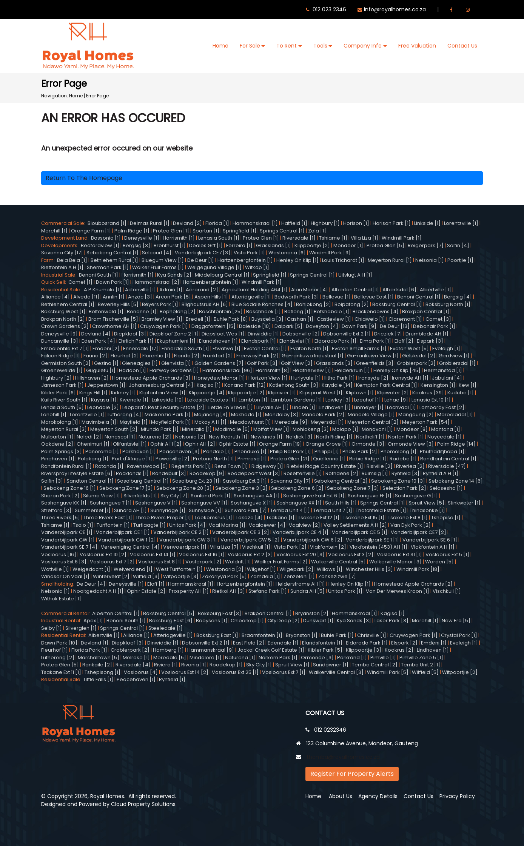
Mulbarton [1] (57, 436)
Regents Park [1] (191, 466)
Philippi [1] (326, 451)
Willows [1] (329, 569)
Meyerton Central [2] (373, 422)
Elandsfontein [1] (322, 642)
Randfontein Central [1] (448, 458)
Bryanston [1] (301, 635)
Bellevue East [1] (374, 296)
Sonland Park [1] (210, 495)
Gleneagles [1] (140, 363)
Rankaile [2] (97, 664)
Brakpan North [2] (63, 319)
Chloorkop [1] (247, 620)
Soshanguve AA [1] (257, 495)
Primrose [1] (252, 458)
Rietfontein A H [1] (62, 267)
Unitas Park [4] (187, 525)
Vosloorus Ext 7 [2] (112, 561)
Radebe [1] (403, 458)
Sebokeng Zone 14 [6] (455, 481)
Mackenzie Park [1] (168, 414)
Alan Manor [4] (309, 289)
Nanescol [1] (120, 436)
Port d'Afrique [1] (132, 458)
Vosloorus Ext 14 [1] (153, 554)
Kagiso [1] (209, 385)
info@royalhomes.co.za (395, 9)
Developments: (61, 245)
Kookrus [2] (399, 650)
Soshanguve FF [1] (369, 495)
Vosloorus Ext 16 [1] (201, 554)
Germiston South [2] (66, 363)
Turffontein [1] (113, 525)
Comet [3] (438, 319)
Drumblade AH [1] (426, 333)
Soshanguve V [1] (156, 502)
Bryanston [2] (311, 613)
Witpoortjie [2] (460, 672)
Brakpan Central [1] (425, 311)
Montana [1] (445, 429)
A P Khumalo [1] (103, 289)
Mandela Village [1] (371, 414)
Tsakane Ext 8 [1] (408, 517)
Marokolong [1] (59, 422)
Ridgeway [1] (267, 466)
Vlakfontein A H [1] (433, 547)
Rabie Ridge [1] (367, 458)
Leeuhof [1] (367, 399)
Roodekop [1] (226, 664)
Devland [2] (187, 223)
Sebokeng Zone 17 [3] (126, 488)
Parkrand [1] (352, 657)
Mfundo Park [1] (160, 429)
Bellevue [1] (336, 296)
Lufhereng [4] (124, 414)
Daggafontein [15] (213, 326)
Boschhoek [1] (263, 311)
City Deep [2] (283, 620)
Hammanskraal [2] (156, 282)
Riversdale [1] (299, 237)
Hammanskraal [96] (227, 370)
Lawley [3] (338, 399)
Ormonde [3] (367, 444)
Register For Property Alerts (352, 773)
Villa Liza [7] (224, 547)
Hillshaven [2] (92, 377)
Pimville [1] (383, 657)
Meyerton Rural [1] (390, 260)
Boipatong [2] (351, 304)
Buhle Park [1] (337, 635)
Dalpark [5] (288, 326)
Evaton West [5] (409, 348)
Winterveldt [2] (111, 576)
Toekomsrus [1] (213, 517)
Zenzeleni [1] (299, 576)
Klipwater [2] (393, 392)
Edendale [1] (283, 642)
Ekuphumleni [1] (176, 341)
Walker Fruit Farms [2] (281, 561)
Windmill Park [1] (402, 237)
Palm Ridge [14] (456, 444)
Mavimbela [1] (99, 422)
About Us (340, 796)
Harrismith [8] (272, 370)
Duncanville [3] (59, 341)
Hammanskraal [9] (210, 650)
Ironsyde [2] (373, 377)
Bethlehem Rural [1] (114, 260)
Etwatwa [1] (226, 348)
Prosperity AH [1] (189, 591)
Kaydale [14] (337, 385)
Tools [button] (320, 45)
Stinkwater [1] (464, 502)
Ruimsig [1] (375, 473)
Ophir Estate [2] (146, 591)
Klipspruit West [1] (320, 392)
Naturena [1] (240, 657)
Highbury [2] (56, 377)
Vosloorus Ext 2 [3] (250, 554)
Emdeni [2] (106, 348)
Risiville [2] (380, 466)
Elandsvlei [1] (295, 341)
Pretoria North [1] (213, 458)
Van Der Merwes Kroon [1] (397, 591)
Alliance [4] (55, 296)
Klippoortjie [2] (246, 392)
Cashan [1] (300, 319)
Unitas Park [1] (345, 591)
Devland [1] (94, 642)
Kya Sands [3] (354, 620)
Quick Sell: (54, 282)
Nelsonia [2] (190, 436)
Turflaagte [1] (149, 525)
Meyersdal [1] (327, 422)
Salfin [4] (458, 245)
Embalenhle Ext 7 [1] (65, 348)
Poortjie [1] (460, 260)
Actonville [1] (140, 289)
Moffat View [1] (271, 429)
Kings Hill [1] (93, 392)
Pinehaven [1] (57, 458)
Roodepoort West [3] (254, 473)
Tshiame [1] (333, 237)
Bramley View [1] (162, 319)
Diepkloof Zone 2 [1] (173, 333)
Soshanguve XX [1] (299, 502)
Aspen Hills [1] (211, 296)
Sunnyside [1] (205, 510)
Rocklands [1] (132, 473)
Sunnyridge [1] (167, 510)
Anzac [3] (140, 296)
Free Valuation (417, 45)
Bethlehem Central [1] (67, 304)
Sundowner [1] (330, 664)
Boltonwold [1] (106, 311)
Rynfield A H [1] (440, 473)
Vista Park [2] (290, 547)
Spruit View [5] (426, 502)
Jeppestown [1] (106, 385)
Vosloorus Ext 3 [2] (350, 554)
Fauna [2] (95, 355)
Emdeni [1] (434, 642)
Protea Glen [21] (290, 458)
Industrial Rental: (62, 620)
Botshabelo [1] (331, 311)
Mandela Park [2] (323, 414)
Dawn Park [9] (359, 326)
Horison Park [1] (392, 223)
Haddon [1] (132, 370)
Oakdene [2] (57, 444)
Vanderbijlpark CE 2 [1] (181, 532)
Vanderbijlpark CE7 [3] (202, 252)
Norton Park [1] (406, 436)
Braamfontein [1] (262, 635)
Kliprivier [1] (282, 392)
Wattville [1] (55, 569)
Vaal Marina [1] (227, 525)
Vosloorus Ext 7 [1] (283, 672)
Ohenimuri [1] (93, 444)
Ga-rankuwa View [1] (373, 355)
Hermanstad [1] (443, 370)
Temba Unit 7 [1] (332, 510)
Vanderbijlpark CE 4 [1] (300, 532)
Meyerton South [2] (113, 429)
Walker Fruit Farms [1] (158, 267)
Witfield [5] (425, 672)
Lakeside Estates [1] (211, 399)
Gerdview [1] (454, 355)
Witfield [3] (146, 576)
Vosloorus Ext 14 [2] (184, 672)
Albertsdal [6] (399, 289)
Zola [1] (317, 230)
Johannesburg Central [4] (161, 385)
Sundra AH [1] (130, 510)
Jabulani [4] (447, 377)
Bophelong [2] (178, 311)
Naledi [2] (89, 436)
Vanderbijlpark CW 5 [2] (250, 539)
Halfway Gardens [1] (174, 370)
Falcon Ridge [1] (60, 355)
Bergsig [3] (136, 245)
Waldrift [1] (238, 561)
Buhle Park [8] (231, 319)
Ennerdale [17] (140, 348)
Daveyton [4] (322, 326)
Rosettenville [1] (303, 473)
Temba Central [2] (375, 664)
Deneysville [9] (59, 333)
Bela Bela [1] (72, 260)
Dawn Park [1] (112, 282)
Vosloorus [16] (58, 554)
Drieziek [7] (388, 333)
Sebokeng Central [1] (112, 252)
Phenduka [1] (250, 451)
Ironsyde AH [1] (410, 377)
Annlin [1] (114, 296)
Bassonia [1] (106, 237)
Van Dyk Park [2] (410, 525)
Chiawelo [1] (369, 319)
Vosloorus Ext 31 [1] (399, 554)
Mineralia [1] (197, 429)
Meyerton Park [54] (426, 422)
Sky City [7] (173, 495)
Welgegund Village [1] (214, 267)
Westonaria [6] (287, 252)
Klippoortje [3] (363, 650)
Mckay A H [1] (210, 422)
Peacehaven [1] (136, 679)
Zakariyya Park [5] (224, 576)
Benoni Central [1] (419, 296)
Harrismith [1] (179, 237)
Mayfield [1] (134, 422)
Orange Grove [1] (326, 444)
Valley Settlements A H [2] (355, 525)
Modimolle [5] (232, 429)
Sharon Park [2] (60, 495)
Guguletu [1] (101, 370)
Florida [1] (217, 223)
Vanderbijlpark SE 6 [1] (429, 539)
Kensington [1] (438, 385)
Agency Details (378, 796)
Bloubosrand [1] (107, 223)
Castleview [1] (334, 319)
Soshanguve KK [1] (63, 502)
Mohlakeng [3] (311, 429)
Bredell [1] (198, 319)
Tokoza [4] (249, 517)
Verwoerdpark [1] (185, 547)
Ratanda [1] (109, 466)
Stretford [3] (56, 510)
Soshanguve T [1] (111, 502)
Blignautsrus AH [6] (205, 304)
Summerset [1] (93, 510)
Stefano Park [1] (267, 591)
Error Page (97, 95)
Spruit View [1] (292, 664)
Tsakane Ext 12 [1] (318, 517)
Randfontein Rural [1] (66, 466)
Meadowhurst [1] (250, 422)
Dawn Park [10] (59, 642)
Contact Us (462, 45)
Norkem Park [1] (278, 657)
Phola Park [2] (359, 451)
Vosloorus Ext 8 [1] (160, 561)
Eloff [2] (404, 341)
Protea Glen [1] (171, 230)
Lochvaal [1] (401, 407)
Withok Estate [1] (61, 598)
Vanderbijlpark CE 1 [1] (123, 532)
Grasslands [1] (273, 245)
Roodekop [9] (207, 473)
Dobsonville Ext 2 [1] (347, 333)
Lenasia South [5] (62, 407)
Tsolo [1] (83, 525)
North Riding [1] (334, 436)
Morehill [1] (54, 230)
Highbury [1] (325, 223)
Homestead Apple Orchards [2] (413, 584)
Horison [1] (356, 223)
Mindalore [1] (206, 657)
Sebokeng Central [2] (341, 481)
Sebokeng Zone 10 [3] (398, 481)
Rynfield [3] (405, 473)
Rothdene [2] (341, 473)
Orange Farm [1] (91, 230)
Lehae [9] (396, 399)
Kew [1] (467, 385)
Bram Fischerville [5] (113, 319)
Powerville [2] (173, 458)
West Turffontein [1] (179, 569)
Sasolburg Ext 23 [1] (195, 481)
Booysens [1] (211, 620)
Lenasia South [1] (218, 237)
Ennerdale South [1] (185, 348)
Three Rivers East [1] (107, 517)
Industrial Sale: (60, 274)
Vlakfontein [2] (328, 547)
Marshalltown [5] (98, 657)
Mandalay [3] (281, 414)
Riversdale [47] (447, 466)
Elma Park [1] (375, 341)
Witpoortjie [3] (181, 576)
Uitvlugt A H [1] (355, 274)
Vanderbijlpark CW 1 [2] (127, 539)
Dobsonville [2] (301, 333)
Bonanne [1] (141, 311)
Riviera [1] (166, 664)
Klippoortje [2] (312, 245)
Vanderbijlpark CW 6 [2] (312, 539)
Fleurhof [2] (125, 355)
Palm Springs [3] (61, 451)
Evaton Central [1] (265, 348)
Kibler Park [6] (58, 392)
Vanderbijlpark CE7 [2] (418, 532)
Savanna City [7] (290, 481)
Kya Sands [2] (174, 274)
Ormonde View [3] (411, 444)
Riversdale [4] (133, 664)
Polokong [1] (93, 458)
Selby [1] (51, 628)
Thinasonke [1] (427, 510)
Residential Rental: (64, 635)
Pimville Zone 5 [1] (421, 657)
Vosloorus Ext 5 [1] (447, 554)
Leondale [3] (103, 407)
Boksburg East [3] (219, 613)
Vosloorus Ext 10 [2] (103, 554)
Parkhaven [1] (139, 451)
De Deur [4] (91, 584)
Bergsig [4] (458, 296)
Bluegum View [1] (163, 260)
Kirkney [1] (123, 392)
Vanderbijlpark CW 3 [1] (188, 539)
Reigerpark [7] (426, 245)
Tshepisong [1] (102, 672)
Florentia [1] (156, 355)
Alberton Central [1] (355, 289)
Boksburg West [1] (63, 311)
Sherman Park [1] (108, 267)
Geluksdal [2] (418, 355)
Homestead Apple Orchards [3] (151, 377)
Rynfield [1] (172, 679)
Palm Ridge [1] (131, 230)
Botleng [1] (297, 311)
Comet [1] (80, 282)
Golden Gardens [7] (219, 363)
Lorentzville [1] (461, 223)
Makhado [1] (246, 414)
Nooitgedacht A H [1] (98, 591)
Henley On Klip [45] (397, 370)
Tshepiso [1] (446, 517)
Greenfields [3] (374, 363)
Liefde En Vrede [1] (230, 407)
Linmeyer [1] (369, 407)
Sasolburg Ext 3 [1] (245, 481)
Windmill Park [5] (387, 672)
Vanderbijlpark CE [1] (66, 532)
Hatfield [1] (294, 223)
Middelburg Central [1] (222, 274)
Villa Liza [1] (364, 237)
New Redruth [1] (228, 436)
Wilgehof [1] (261, 569)
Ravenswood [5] (147, 466)
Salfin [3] (52, 481)
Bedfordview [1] (100, 245)
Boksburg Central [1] (397, 304)
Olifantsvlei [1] (130, 444)
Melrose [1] (136, 657)
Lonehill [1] (53, 414)
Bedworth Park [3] (296, 296)
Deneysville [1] (141, 237)
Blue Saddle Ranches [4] (262, 304)
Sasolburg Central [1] (143, 481)
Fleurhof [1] (54, 650)
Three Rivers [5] (60, 517)
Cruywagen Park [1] (164, 326)
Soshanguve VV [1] (204, 502)
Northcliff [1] (370, 436)
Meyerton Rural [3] (64, 429)
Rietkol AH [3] (228, 591)
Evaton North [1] (309, 348)
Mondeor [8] (412, 429)
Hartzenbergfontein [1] (245, 260)
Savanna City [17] (62, 252)
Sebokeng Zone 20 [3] (184, 488)
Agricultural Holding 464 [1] (255, 289)
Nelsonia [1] (429, 260)
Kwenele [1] (134, 399)
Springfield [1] (239, 230)
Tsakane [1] (280, 517)
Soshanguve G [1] (416, 495)
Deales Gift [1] (206, 245)
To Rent (286, 45)
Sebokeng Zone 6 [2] (297, 488)
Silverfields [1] (140, 495)
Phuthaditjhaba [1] (442, 451)
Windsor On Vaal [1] (65, 576)
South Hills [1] (341, 502)
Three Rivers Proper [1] (163, 517)
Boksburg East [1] (217, 635)
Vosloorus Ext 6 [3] (63, 561)
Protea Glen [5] (385, 245)
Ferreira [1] (239, 245)
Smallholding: (59, 584)
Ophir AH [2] (200, 444)
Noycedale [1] (444, 436)
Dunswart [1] (318, 620)
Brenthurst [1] (170, 245)
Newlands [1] (266, 436)
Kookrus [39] (428, 392)
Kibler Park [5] (325, 650)
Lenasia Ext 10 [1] (431, 399)
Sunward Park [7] (246, 510)
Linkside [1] (427, 223)
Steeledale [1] (165, 628)
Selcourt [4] (156, 252)
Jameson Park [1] (62, 385)
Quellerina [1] (329, 458)
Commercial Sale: (64, 223)
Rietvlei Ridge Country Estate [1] (325, 466)
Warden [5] (439, 561)
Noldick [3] (299, 436)
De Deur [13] (395, 326)
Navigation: (54, 95)
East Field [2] (248, 642)
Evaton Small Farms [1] (359, 348)
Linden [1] (303, 407)
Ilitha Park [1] (339, 377)
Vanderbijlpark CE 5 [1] (359, 532)
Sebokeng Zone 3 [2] (241, 488)
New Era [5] (456, 620)
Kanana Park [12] (245, 385)
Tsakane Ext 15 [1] (363, 517)
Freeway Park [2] (257, 355)
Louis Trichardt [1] (343, 260)
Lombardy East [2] (441, 407)
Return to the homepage (84, 178)
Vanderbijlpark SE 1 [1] (372, 539)
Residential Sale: (62, 289)
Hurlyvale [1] (306, 377)
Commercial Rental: (66, 613)
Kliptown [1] (360, 392)
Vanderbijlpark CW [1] (68, 539)
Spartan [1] (206, 230)
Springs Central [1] (282, 230)
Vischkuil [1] (256, 547)
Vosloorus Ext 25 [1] (235, 672)
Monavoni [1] (377, 429)
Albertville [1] (435, 289)
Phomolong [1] (398, 451)
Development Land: (66, 237)
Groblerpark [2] (416, 363)
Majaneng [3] (211, 414)
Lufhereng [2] (57, 657)
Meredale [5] (169, 657)
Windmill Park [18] (417, 569)
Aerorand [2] (202, 289)
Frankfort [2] (218, 355)
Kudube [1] (460, 392)
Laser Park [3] (391, 620)
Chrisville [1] (371, 635)
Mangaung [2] (416, 414)
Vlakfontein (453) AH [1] (378, 547)
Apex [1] (93, 620)
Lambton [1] (253, 399)
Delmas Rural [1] (150, 223)
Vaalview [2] (304, 525)
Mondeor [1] (348, 245)
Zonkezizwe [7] (337, 576)
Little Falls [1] (98, 679)
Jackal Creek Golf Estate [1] (270, 650)
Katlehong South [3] (293, 385)
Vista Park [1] (249, 252)
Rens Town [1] (231, 466)
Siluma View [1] (101, 495)
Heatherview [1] (312, 370)
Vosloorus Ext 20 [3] (300, 554)
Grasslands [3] (334, 363)
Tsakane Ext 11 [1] (61, 672)
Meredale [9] (290, 422)
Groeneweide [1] (62, 370)
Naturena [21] (155, 436)
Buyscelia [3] (267, 319)
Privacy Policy (457, 796)
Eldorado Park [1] (335, 341)
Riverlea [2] (410, 466)
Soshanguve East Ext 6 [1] (313, 495)
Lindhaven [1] (335, 407)
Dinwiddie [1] (263, 333)
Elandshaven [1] (218, 341)
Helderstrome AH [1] (300, 584)
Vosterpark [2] (203, 561)
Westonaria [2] (225, 569)
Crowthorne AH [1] (114, 326)
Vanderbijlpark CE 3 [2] (240, 532)
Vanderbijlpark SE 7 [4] (69, 547)
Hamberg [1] (168, 650)
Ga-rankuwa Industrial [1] (313, 355)
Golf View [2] (297, 363)
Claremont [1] (405, 319)
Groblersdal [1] (457, 363)
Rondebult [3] (169, 473)
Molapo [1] (345, 429)
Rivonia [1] (193, 664)
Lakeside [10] (168, 399)
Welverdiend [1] (133, 569)
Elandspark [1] (258, 341)
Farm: (49, 260)
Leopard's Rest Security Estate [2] (163, 407)
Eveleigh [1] (446, 348)
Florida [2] (186, 355)
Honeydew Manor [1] (219, 377)
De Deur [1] (200, 260)
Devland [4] (96, 333)
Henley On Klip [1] (297, 260)
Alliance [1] (136, 635)
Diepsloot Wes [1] (223, 333)
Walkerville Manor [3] (395, 561)
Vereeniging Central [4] (130, 547)
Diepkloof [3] (130, 333)
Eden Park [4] (98, 341)
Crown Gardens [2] (65, 326)
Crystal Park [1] (459, 635)
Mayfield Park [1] (171, 422)
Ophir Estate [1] (237, 444)
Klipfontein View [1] (162, 392)
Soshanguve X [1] (252, 502)
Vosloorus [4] (141, 672)
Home (220, 45)
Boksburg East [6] (171, 620)
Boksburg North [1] (447, 304)
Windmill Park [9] (330, 252)
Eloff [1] (156, 584)
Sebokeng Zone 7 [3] (353, 488)
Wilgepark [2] (296, 569)
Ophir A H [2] (166, 444)
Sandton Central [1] (90, 481)
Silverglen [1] (81, 628)
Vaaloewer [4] (267, 525)
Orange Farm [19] (280, 444)
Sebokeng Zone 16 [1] (69, 488)
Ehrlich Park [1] (136, 341)
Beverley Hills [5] (118, 304)
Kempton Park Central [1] (386, 385)
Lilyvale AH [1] (272, 407)
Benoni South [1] (98, 274)
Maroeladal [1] (455, 414)
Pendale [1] (217, 451)
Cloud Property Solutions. (144, 804)
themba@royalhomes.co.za (343, 757)
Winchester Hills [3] (369, 569)
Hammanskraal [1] (255, 223)
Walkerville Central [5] (338, 561)
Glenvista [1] (176, 363)
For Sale (250, 45)
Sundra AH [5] (307, 591)
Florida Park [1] (89, 650)
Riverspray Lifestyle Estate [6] (77, 473)
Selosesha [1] (446, 488)
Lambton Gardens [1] (296, 399)
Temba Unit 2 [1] (420, 664)
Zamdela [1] (265, 576)
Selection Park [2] (404, 488)
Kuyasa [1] (103, 399)
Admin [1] (170, 289)
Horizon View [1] (268, 377)
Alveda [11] (86, 296)
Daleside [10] (255, 326)
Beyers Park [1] (160, 304)
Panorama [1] (102, 451)
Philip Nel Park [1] (290, 451)
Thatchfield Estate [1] (381, 510)
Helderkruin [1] (352, 370)
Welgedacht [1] (91, 569)
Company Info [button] (363, 45)
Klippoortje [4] (207, 392)
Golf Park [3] (262, 363)
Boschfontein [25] (221, 311)
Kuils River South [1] (64, 399)
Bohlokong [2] (313, 304)
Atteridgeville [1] (251, 296)
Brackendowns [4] (376, 311)
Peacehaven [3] (179, 451)
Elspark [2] (404, 642)
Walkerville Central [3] (336, 672)
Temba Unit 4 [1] (290, 510)
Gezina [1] (106, 363)
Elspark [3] (430, 341)
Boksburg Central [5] (168, 613)
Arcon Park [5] (173, 296)
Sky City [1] (259, 664)
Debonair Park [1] (434, 326)
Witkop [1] (257, 267)
